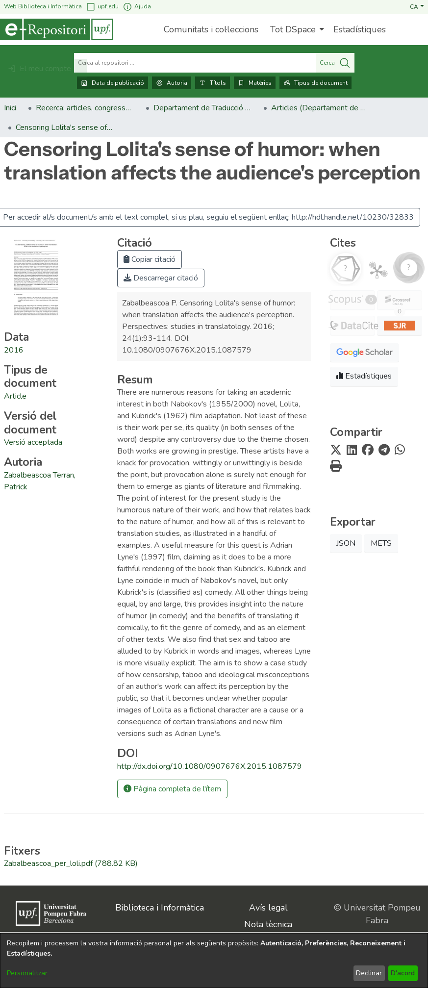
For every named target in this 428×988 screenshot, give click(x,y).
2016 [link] (14, 350)
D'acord (403, 973)
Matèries (255, 83)
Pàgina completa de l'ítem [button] (172, 789)
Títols (212, 83)
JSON (345, 543)
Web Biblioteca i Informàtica (43, 6)
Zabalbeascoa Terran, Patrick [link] (40, 481)
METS (381, 543)
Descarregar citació (161, 278)
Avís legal (268, 907)
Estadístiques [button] (364, 376)
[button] (417, 6)
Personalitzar (27, 973)
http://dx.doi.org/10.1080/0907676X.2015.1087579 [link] (209, 766)
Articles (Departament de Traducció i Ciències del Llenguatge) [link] (320, 107)
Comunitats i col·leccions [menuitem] (211, 29)
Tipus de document (315, 83)
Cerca (335, 63)
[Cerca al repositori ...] (195, 63)
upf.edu (102, 6)
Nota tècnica (268, 924)
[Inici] (56, 29)
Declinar (369, 973)
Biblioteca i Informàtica (159, 907)
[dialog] (214, 960)
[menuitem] (296, 29)
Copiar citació (150, 259)
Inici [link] (10, 107)
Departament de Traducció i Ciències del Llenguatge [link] (202, 107)
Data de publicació (112, 83)
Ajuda (137, 6)
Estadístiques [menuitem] (359, 29)
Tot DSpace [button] (293, 29)
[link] (15, 396)
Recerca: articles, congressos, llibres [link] (85, 107)
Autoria (171, 83)
